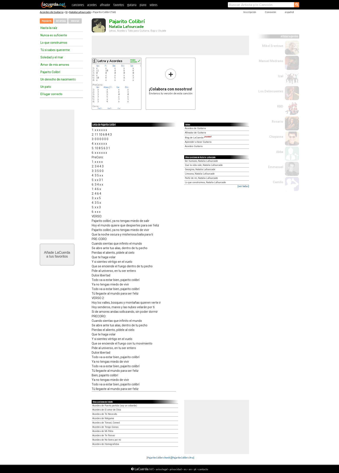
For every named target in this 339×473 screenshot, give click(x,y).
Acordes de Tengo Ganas (105, 427)
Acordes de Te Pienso (103, 435)
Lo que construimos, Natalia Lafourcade (205, 182)
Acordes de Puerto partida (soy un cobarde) (114, 405)
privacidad (176, 469)
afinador (105, 5)
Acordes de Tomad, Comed (106, 422)
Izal (280, 76)
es (185, 469)
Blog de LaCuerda (198, 137)
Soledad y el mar (51, 57)
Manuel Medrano (271, 61)
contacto (203, 469)
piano (143, 5)
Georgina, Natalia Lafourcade (200, 169)
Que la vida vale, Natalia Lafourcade (204, 165)
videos (153, 5)
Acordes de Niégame (103, 418)
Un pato (45, 86)
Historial (75, 21)
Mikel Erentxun (272, 46)
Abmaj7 (107, 87)
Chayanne (276, 136)
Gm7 (109, 108)
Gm (97, 65)
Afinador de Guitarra (195, 132)
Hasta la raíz (48, 28)
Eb (122, 65)
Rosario (277, 121)
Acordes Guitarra (194, 146)
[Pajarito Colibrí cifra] (182, 457)
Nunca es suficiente (53, 35)
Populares (46, 21)
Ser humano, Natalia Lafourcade (201, 161)
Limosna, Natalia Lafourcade (200, 173)
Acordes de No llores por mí (106, 439)
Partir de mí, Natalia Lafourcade (201, 178)
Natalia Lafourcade (80, 12)
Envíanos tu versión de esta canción (170, 81)
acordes (92, 5)
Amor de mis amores (54, 64)
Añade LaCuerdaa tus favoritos (57, 254)
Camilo (278, 182)
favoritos (118, 5)
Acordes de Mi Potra (102, 431)
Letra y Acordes (110, 61)
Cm (131, 65)
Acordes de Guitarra (51, 12)
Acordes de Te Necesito (104, 414)
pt (195, 469)
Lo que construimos (53, 42)
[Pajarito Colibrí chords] (159, 457)
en (190, 469)
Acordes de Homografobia (105, 444)
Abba (279, 152)
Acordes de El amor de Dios (106, 409)
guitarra (131, 5)
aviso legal (162, 469)
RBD (280, 106)
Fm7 (99, 108)
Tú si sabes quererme (55, 50)
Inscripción (249, 12)
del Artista (61, 21)
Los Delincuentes (270, 91)
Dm (113, 65)
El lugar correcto (51, 94)
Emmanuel (275, 167)
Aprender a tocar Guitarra (198, 142)
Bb (126, 87)
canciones (78, 5)
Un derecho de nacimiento (58, 79)
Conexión (270, 12)
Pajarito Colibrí (50, 72)
